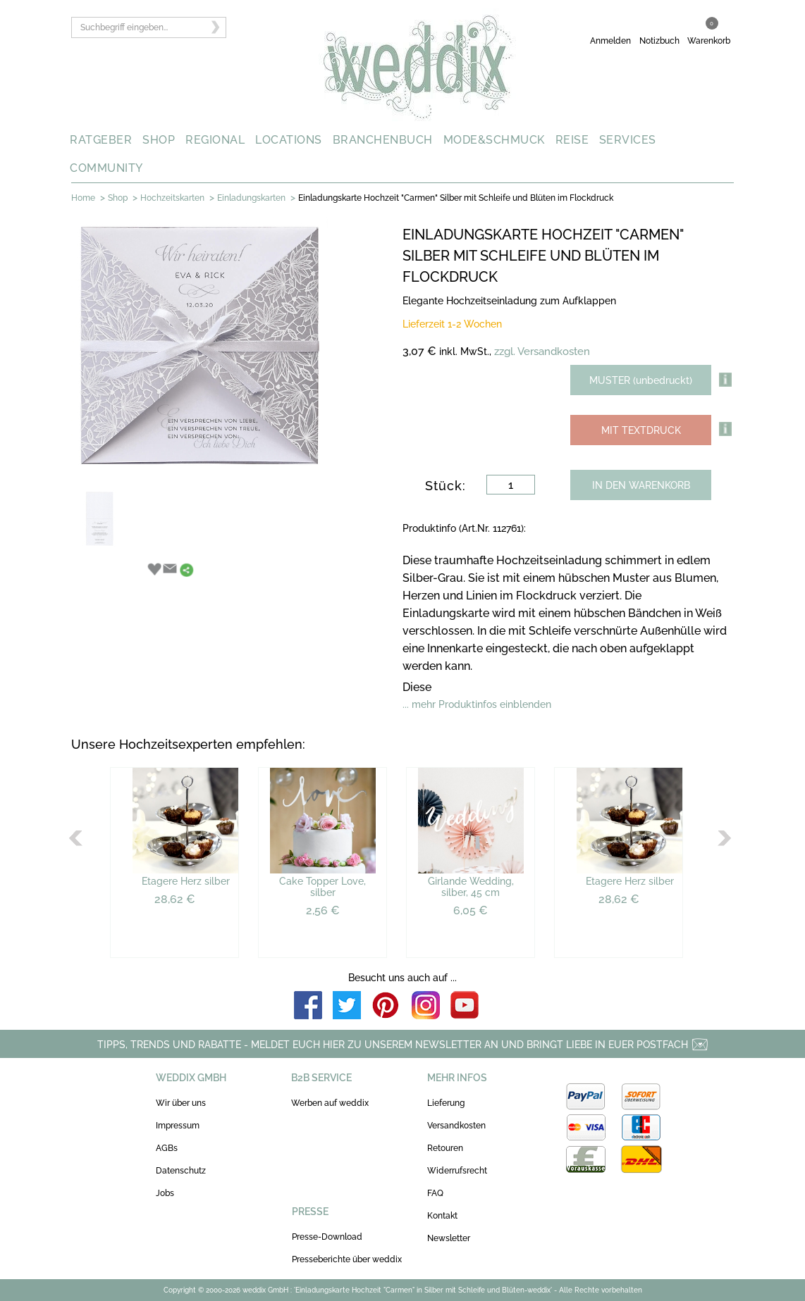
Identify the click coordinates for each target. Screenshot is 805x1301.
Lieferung (446, 1103)
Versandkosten (456, 1126)
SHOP (158, 140)
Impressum (177, 1126)
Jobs (165, 1193)
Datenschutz (181, 1171)
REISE (572, 140)
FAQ (435, 1193)
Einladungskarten (251, 198)
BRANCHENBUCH (383, 140)
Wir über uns (181, 1103)
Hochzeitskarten (172, 198)
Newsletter (448, 1238)
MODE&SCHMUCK (494, 140)
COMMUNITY (106, 168)
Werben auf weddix (330, 1103)
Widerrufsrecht (457, 1171)
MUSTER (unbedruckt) (640, 380)
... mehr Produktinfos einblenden (476, 704)
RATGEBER (101, 140)
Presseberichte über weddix (347, 1259)
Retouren (445, 1148)
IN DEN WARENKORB (641, 485)
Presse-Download (327, 1237)
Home (83, 198)
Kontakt (442, 1216)
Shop (118, 198)
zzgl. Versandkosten (542, 351)
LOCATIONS (288, 140)
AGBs (167, 1148)
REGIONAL (215, 140)
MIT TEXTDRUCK (641, 430)
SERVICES (627, 140)
